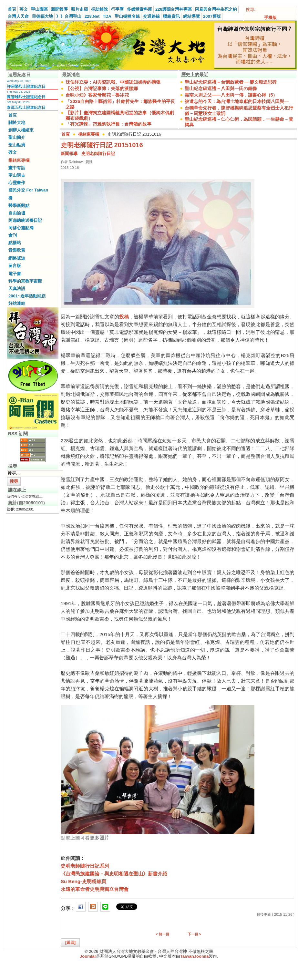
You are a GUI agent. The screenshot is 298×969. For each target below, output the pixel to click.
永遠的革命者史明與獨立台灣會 (94, 889)
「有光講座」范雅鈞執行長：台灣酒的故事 (108, 124)
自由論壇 (16, 213)
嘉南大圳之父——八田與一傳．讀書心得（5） (231, 95)
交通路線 (151, 16)
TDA (107, 16)
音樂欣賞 (16, 250)
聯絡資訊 (171, 16)
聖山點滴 (16, 144)
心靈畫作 (16, 182)
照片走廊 (79, 9)
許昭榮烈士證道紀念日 (26, 86)
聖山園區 (39, 9)
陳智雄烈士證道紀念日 (26, 97)
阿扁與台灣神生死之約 (216, 9)
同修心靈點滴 (21, 227)
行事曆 (117, 9)
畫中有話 (16, 167)
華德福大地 (42, 16)
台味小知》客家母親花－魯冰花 (97, 95)
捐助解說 (99, 9)
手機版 (270, 17)
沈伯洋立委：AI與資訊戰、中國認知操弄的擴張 (113, 82)
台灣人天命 (18, 16)
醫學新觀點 (18, 205)
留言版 (14, 265)
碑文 (12, 152)
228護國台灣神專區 (173, 9)
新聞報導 (59, 9)
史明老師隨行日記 (98, 153)
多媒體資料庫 (139, 9)
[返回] (70, 942)
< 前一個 (162, 934)
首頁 (12, 9)
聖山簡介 (16, 137)
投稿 (124, 316)
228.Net (92, 16)
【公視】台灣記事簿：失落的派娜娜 (102, 88)
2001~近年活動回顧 (27, 296)
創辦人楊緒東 (21, 130)
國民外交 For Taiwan (28, 190)
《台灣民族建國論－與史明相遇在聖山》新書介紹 (114, 873)
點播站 (14, 242)
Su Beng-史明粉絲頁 (83, 881)
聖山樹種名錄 (127, 16)
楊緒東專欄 (18, 160)
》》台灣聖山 (68, 16)
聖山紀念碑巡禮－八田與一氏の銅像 (221, 88)
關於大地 (16, 122)
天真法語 (16, 288)
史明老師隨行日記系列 (85, 866)
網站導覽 (191, 16)
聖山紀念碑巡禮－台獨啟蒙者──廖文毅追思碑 (231, 82)
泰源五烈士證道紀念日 (26, 107)
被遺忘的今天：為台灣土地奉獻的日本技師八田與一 (237, 101)
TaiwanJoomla (194, 956)
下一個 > (194, 934)
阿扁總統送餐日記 (25, 220)
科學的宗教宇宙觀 (25, 281)
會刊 (12, 235)
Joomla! (88, 956)
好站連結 (16, 303)
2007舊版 (212, 16)
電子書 (14, 273)
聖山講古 (16, 175)
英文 (23, 9)
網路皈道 (16, 258)
